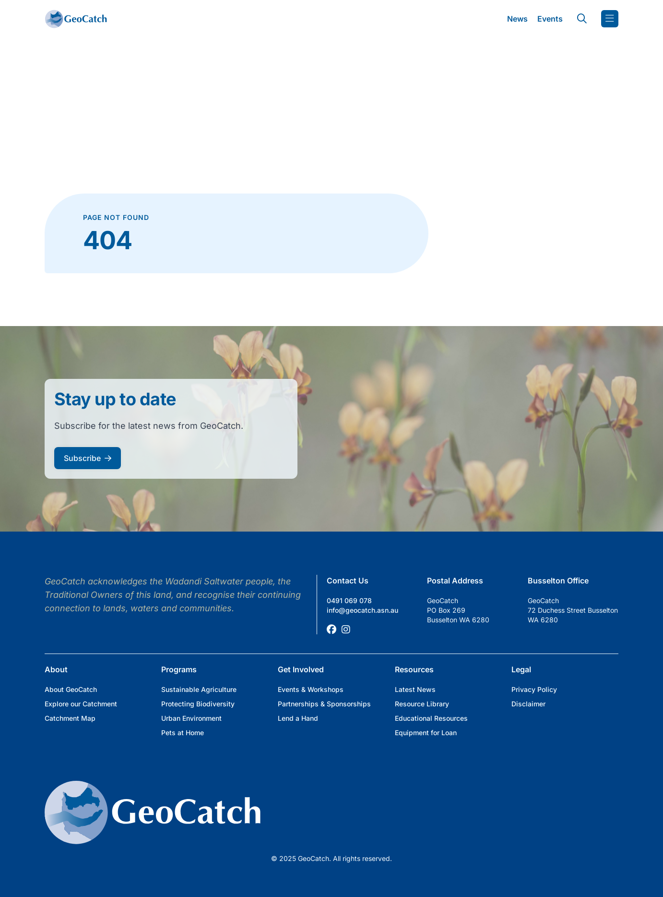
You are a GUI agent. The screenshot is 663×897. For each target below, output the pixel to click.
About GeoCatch (71, 689)
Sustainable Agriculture (199, 689)
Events (550, 19)
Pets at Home (182, 732)
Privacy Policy (534, 689)
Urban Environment (191, 718)
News (517, 19)
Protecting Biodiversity (198, 704)
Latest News (415, 689)
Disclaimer (528, 704)
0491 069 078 (349, 600)
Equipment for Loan (426, 732)
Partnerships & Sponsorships (324, 704)
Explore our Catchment (81, 704)
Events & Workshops (310, 689)
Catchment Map (70, 718)
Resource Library (422, 704)
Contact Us (347, 580)
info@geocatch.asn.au (362, 610)
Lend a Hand (298, 718)
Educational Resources (431, 718)
